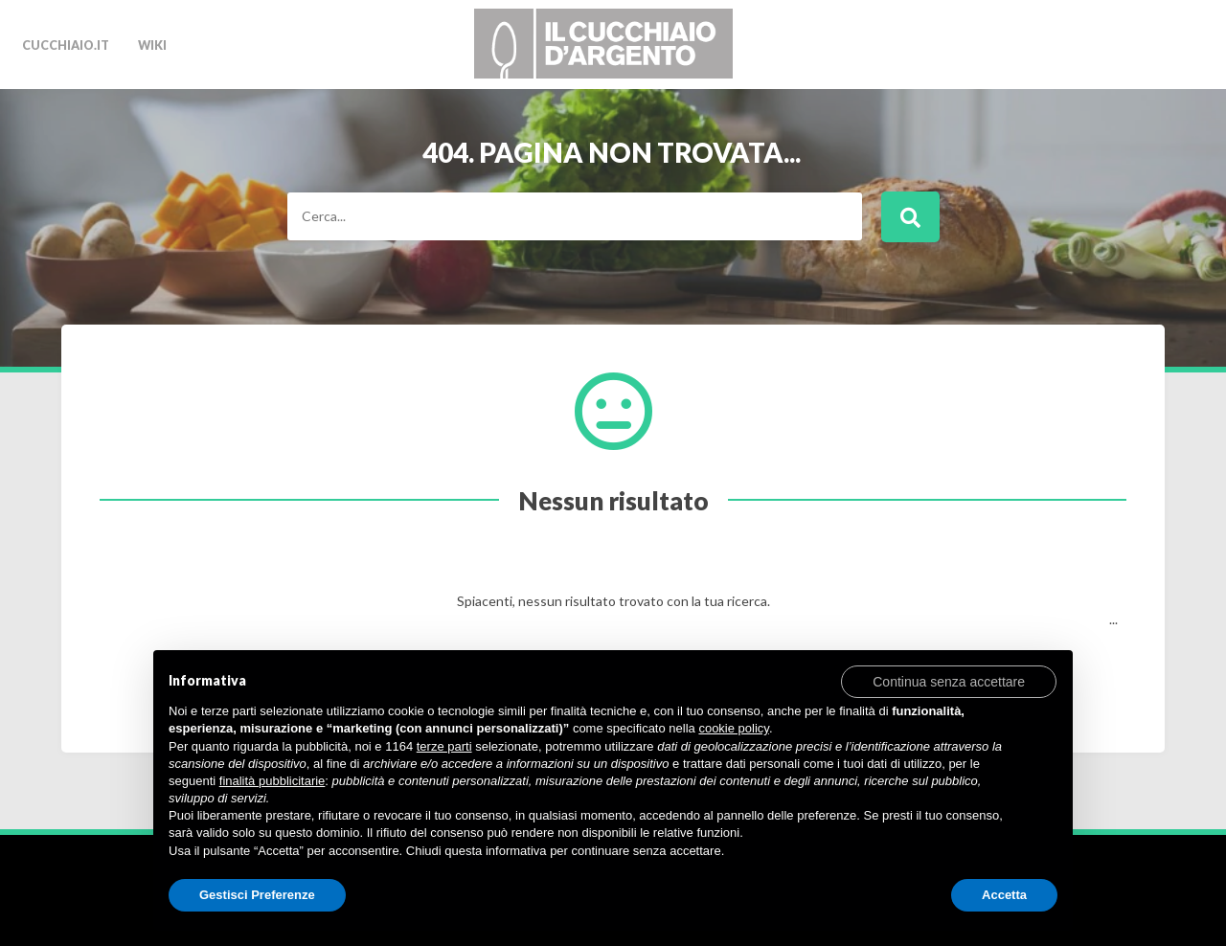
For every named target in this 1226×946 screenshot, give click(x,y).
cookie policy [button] (733, 728)
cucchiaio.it (65, 45)
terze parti (444, 746)
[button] (948, 680)
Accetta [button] (1004, 895)
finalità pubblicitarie (272, 781)
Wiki (152, 45)
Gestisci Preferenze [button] (257, 895)
